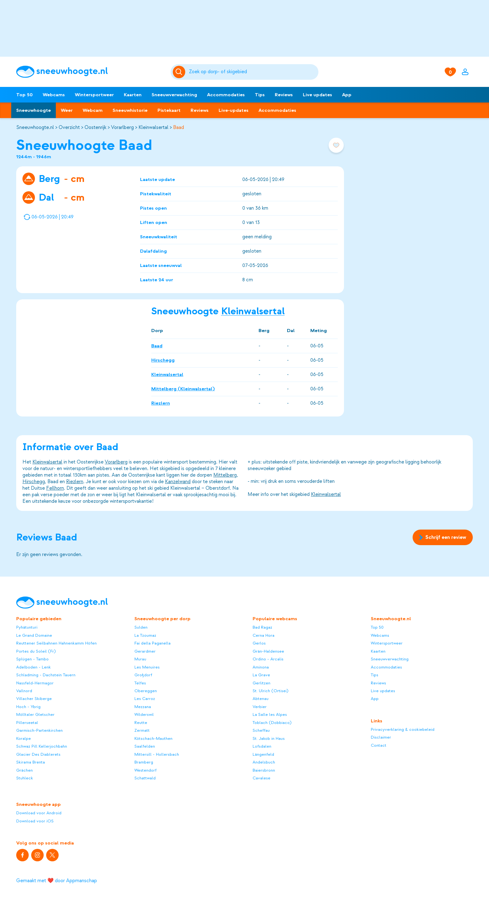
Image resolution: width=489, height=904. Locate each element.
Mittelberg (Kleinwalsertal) (183, 388)
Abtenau (261, 698)
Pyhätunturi (26, 627)
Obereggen (145, 690)
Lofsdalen (262, 746)
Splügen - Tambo (32, 659)
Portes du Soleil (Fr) (36, 651)
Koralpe (23, 738)
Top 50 (24, 95)
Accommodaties (226, 95)
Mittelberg (225, 475)
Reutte (140, 722)
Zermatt (142, 730)
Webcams (54, 95)
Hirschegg (163, 360)
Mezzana (142, 706)
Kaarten (133, 95)
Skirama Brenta (30, 762)
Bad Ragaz (262, 627)
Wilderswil (144, 714)
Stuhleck (24, 778)
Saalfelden (144, 746)
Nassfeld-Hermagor (35, 683)
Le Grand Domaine (34, 635)
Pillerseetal (27, 722)
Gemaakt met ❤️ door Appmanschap (56, 881)
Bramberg (143, 762)
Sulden (141, 627)
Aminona (261, 667)
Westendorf (145, 770)
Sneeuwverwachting (174, 95)
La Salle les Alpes (270, 714)
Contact (378, 745)
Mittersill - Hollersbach (156, 754)
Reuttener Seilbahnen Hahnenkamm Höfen (56, 643)
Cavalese (261, 778)
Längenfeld (263, 754)
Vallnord (24, 690)
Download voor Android (38, 813)
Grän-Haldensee (268, 651)
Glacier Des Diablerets (38, 754)
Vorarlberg (122, 127)
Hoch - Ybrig (28, 706)
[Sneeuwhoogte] (90, 72)
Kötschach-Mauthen (153, 738)
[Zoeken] (253, 71)
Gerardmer (145, 651)
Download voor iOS (35, 821)
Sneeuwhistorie (130, 110)
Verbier (260, 706)
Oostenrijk (95, 127)
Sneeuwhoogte (33, 110)
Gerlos (259, 643)
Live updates (317, 95)
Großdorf (143, 675)
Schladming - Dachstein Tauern (45, 675)
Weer (67, 110)
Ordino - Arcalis (268, 659)
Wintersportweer (94, 95)
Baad (178, 127)
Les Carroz (144, 698)
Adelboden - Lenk (33, 667)
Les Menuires (147, 667)
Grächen (24, 770)
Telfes (140, 683)
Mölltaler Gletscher (35, 714)
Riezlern (160, 403)
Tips (260, 95)
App (346, 95)
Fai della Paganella (152, 643)
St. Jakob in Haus (269, 738)
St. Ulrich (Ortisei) (270, 690)
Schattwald (145, 778)
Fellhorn (55, 488)
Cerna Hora (263, 635)
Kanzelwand (178, 481)
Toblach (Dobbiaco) (272, 722)
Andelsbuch (264, 762)
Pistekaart (169, 110)
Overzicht (69, 127)
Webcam (93, 110)
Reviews (284, 95)
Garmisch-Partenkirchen (39, 730)
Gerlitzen (261, 683)
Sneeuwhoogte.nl (35, 127)
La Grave (261, 675)
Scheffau (261, 730)
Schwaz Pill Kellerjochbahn (41, 746)
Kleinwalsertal (153, 127)
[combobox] (253, 71)
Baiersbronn (264, 770)
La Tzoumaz (145, 635)
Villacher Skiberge (34, 698)
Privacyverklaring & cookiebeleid (402, 729)
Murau (140, 659)
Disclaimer (381, 737)
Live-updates (234, 110)
